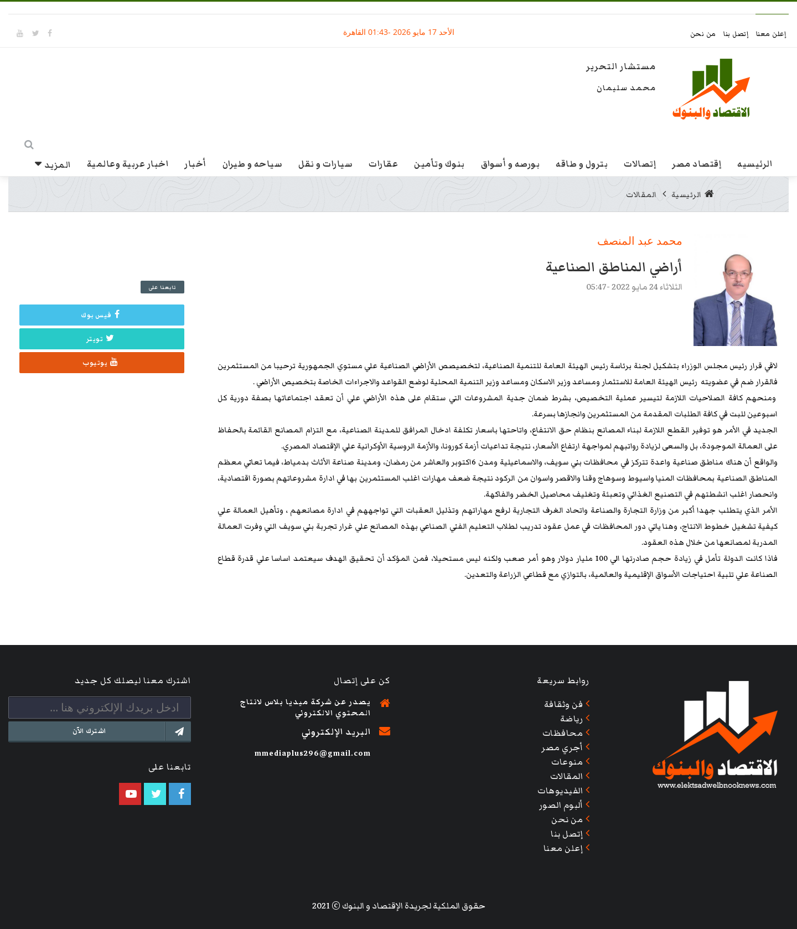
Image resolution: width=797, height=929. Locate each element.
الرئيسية (693, 194)
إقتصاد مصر (696, 163)
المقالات (641, 194)
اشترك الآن (131, 731)
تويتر (100, 338)
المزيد (57, 164)
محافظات (562, 733)
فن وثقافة (563, 704)
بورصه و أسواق (510, 163)
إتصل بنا (737, 34)
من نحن (704, 34)
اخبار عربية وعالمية (128, 163)
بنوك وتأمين (439, 163)
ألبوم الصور (561, 805)
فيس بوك (100, 314)
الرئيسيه (754, 163)
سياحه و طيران (252, 163)
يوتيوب (100, 362)
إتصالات (640, 163)
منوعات (567, 761)
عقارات (383, 163)
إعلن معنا (771, 34)
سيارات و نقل (325, 163)
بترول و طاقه (582, 163)
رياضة (571, 718)
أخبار (195, 163)
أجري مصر (562, 747)
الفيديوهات (560, 790)
